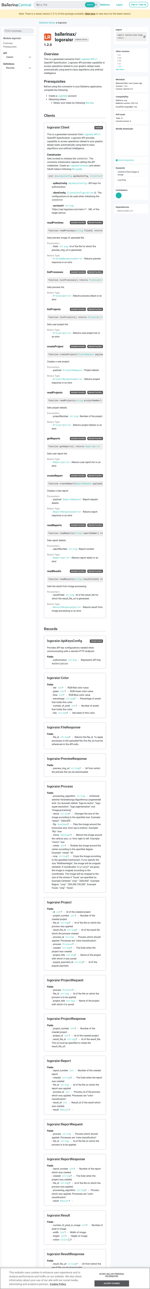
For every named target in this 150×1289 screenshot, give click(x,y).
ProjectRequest (85, 354)
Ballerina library (47, 22)
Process (93, 280)
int (60, 687)
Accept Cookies (112, 1285)
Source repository (125, 160)
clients (9, 57)
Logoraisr (63, 95)
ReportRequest (84, 484)
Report (89, 446)
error (79, 258)
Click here (90, 13)
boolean (63, 824)
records (10, 67)
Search (90, 4)
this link (90, 102)
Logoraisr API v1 (89, 59)
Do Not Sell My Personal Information (111, 1276)
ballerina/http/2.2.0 (125, 211)
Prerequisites (10, 46)
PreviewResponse (63, 258)
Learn (119, 4)
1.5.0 (119, 58)
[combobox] (66, 4)
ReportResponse (63, 511)
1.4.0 (119, 61)
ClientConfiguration (102, 176)
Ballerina (105, 4)
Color (64, 1239)
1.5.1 (119, 55)
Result (64, 1109)
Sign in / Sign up (138, 4)
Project (92, 317)
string (69, 205)
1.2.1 (119, 64)
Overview (8, 43)
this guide (77, 169)
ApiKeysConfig (64, 176)
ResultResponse (63, 607)
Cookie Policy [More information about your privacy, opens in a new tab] (58, 1285)
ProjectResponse (63, 379)
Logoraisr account (79, 165)
